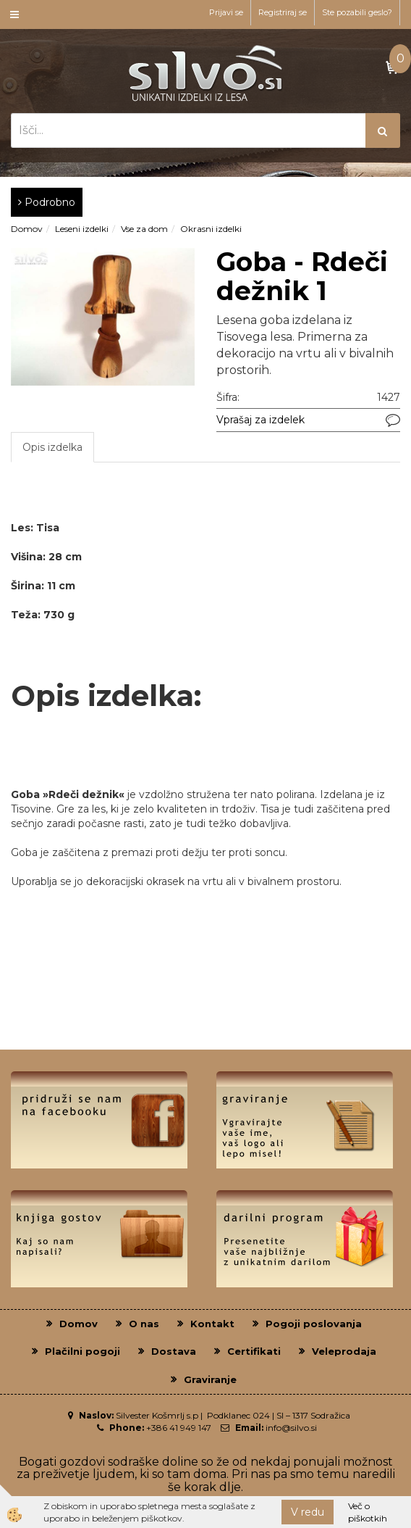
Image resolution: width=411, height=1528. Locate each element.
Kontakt (212, 1323)
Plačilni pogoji (82, 1351)
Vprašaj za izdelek (260, 419)
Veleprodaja (344, 1351)
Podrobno (46, 202)
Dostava (173, 1351)
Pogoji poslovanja (314, 1323)
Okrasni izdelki (211, 228)
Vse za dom (144, 228)
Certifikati (254, 1351)
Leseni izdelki (82, 228)
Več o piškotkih (367, 1512)
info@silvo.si (291, 1427)
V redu (307, 1512)
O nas (144, 1323)
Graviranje (210, 1379)
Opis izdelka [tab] (52, 447)
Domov (27, 228)
